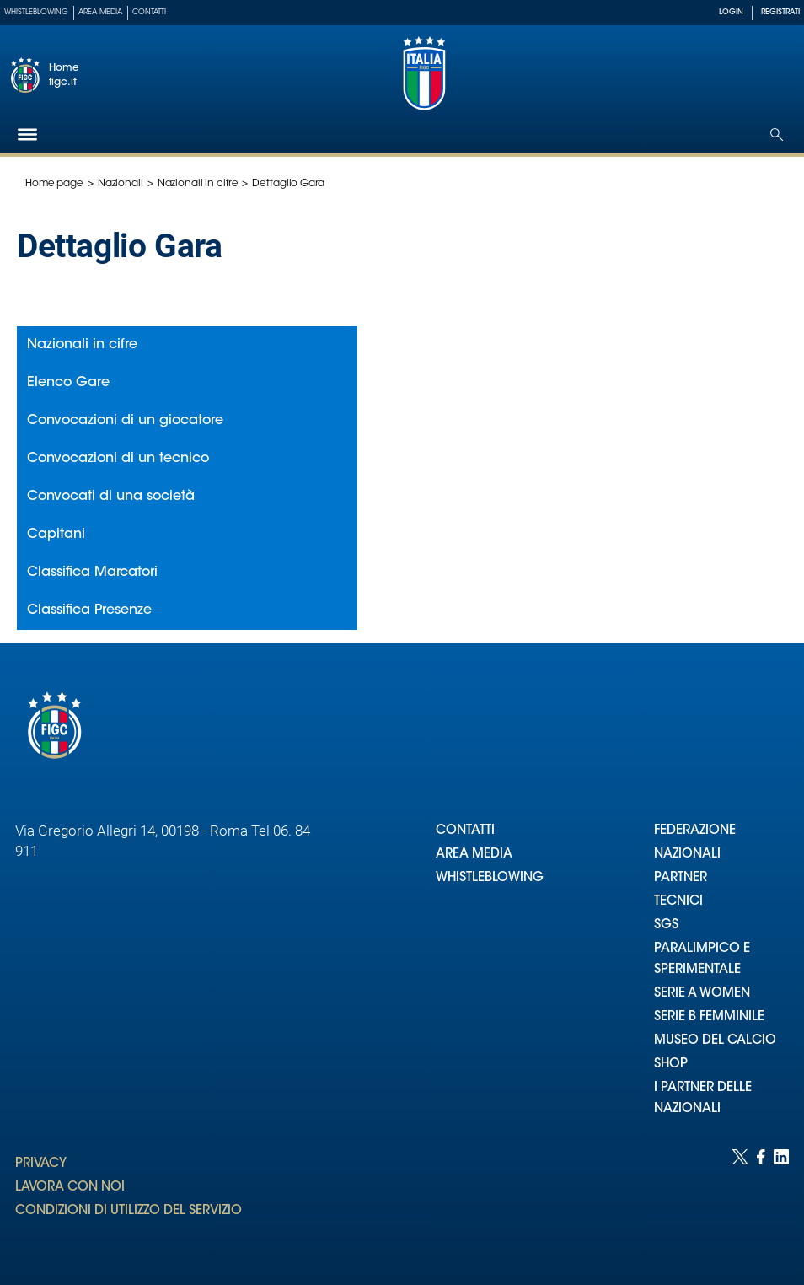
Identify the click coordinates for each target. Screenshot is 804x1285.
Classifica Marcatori (92, 572)
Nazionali (120, 184)
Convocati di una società (111, 496)
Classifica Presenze (89, 610)
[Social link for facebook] (761, 1200)
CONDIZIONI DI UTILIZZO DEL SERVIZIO (128, 1211)
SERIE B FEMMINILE (709, 1017)
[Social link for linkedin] (781, 1200)
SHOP (671, 1064)
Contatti (149, 12)
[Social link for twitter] (740, 1200)
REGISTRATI (780, 12)
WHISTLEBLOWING (490, 878)
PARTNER (680, 878)
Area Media (100, 12)
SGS (666, 925)
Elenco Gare (68, 383)
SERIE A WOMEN (702, 993)
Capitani (56, 534)
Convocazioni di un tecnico (118, 458)
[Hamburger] (27, 134)
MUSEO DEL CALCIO (715, 1041)
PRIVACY (41, 1164)
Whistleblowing (36, 12)
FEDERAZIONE (695, 831)
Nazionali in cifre (198, 184)
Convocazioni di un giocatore (125, 420)
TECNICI (678, 901)
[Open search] (776, 134)
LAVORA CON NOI (70, 1187)
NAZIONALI (687, 854)
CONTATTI (465, 831)
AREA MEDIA (474, 854)
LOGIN (731, 12)
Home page (54, 184)
